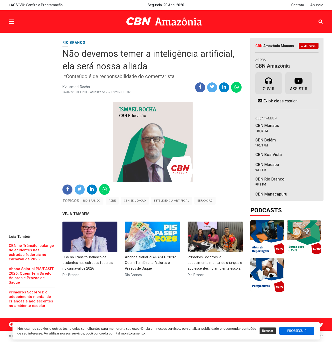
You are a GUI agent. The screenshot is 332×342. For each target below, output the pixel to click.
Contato (297, 5)
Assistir (298, 83)
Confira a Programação (36, 5)
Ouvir (268, 83)
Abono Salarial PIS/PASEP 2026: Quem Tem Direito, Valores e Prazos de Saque (31, 276)
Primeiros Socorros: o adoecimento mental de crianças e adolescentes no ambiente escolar (31, 299)
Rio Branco (91, 200)
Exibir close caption (276, 100)
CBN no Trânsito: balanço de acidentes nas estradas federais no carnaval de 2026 (31, 252)
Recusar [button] (267, 331)
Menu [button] (21, 22)
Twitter (321, 324)
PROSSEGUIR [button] (297, 331)
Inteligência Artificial (171, 200)
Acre (112, 200)
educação (205, 200)
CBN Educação (135, 200)
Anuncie (316, 5)
